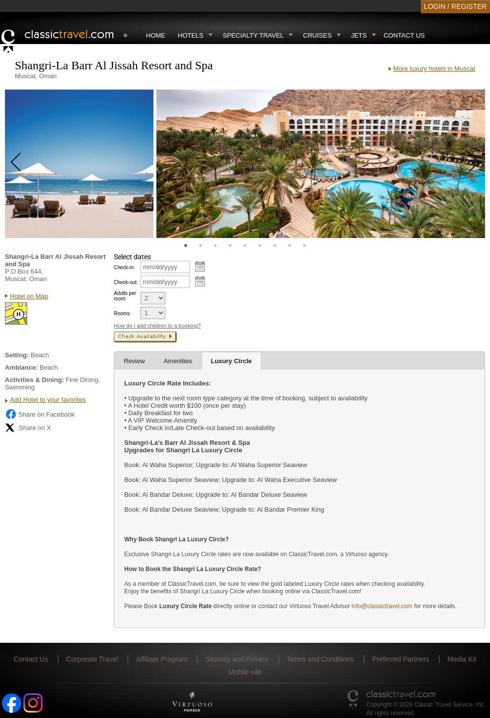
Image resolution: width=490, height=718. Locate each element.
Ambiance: (21, 367)
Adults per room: (125, 295)
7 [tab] (275, 245)
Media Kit (461, 659)
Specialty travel (253, 35)
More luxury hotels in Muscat (434, 68)
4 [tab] (230, 245)
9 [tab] (304, 245)
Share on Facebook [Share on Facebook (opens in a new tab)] (39, 414)
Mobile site (245, 672)
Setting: (17, 355)
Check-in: (124, 267)
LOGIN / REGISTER (455, 6)
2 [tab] (200, 245)
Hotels (190, 35)
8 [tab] (289, 245)
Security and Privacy (237, 659)
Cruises (317, 35)
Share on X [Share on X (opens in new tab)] (28, 427)
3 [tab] (215, 245)
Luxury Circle (231, 361)
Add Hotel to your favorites (48, 399)
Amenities (178, 361)
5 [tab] (245, 245)
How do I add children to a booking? (157, 326)
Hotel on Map (29, 296)
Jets (359, 35)
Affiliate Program (161, 659)
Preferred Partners (400, 659)
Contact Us (404, 35)
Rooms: (122, 313)
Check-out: (126, 282)
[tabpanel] (79, 164)
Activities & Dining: (34, 379)
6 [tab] (260, 245)
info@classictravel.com (381, 606)
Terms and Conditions (320, 659)
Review (134, 361)
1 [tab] (186, 245)
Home (155, 35)
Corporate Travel (92, 659)
